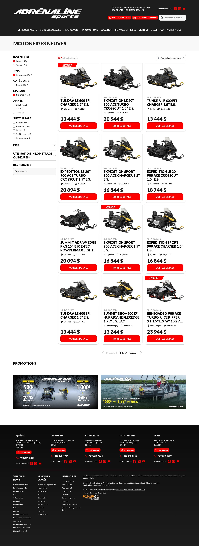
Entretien (65, 501)
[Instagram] (179, 8)
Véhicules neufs (27, 29)
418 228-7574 (94, 455)
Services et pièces (125, 29)
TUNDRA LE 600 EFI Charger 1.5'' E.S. (75, 102)
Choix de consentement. (102, 485)
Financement (71, 29)
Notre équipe (67, 485)
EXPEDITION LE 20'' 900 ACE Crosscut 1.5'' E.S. (162, 175)
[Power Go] (114, 497)
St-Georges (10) (24, 134)
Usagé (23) (21, 65)
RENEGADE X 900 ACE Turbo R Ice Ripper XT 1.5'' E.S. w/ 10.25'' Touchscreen (164, 317)
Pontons (16, 511)
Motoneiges (17, 501)
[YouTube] (184, 8)
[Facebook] (175, 8)
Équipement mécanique (22, 518)
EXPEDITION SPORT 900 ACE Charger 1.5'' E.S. (122, 175)
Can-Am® (17, 521)
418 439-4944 (59, 455)
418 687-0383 (25, 458)
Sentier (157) (22, 84)
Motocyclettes (18, 491)
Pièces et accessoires (70, 504)
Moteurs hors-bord (20, 514)
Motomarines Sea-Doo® (22, 524)
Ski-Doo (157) (23, 94)
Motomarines (18, 504)
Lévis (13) (20, 130)
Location (106, 29)
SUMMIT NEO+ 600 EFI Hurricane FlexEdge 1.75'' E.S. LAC (121, 317)
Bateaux (16, 508)
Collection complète (20, 485)
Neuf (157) (21, 61)
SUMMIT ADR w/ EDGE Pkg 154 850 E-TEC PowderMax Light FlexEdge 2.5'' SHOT (78, 246)
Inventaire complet (20, 488)
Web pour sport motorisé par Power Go (130, 490)
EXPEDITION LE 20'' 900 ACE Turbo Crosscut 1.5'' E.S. (119, 104)
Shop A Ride (101, 493)
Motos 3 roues (43, 491)
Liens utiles (69, 476)
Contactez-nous (170, 29)
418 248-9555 (128, 455)
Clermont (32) (23, 126)
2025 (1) (20, 108)
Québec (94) (22, 122)
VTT (14, 495)
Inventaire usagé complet (47, 485)
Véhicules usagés (50, 29)
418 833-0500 (162, 455)
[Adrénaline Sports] (47, 13)
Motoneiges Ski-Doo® (21, 528)
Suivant (136, 353)
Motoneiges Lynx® (20, 531)
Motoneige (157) (24, 75)
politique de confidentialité (138, 483)
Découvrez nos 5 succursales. (128, 10)
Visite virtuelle (148, 29)
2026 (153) (21, 104)
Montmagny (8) (23, 137)
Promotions (90, 29)
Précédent (109, 353)
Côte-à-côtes (18, 498)
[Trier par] (171, 58)
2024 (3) (20, 112)
